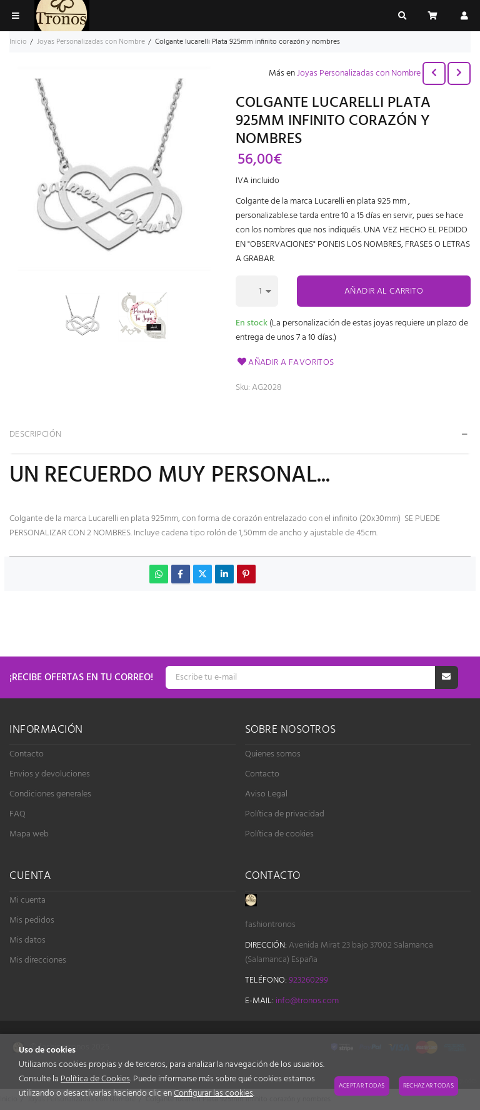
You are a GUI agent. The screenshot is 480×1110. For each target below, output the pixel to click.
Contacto (26, 754)
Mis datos (27, 940)
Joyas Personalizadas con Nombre (359, 73)
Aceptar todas (362, 1086)
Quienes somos (273, 754)
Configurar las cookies (213, 1093)
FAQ (17, 814)
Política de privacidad (284, 814)
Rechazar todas (428, 1086)
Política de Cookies (95, 1079)
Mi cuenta (27, 900)
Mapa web (29, 834)
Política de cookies (279, 834)
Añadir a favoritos (285, 362)
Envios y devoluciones (49, 774)
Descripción (35, 434)
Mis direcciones (37, 960)
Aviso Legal (266, 794)
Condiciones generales (50, 794)
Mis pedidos (31, 920)
